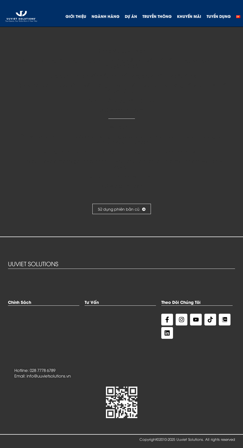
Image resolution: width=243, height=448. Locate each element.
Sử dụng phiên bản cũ (121, 209)
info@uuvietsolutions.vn (49, 375)
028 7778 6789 (42, 370)
